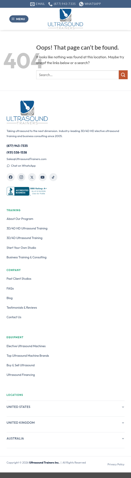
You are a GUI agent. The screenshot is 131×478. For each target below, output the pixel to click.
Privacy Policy (115, 464)
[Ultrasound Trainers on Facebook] (11, 177)
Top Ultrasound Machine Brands (28, 356)
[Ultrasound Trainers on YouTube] (43, 177)
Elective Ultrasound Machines (26, 346)
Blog (10, 298)
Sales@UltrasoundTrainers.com (27, 159)
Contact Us (14, 317)
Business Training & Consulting (27, 257)
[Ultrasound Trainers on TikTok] (53, 177)
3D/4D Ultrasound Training (25, 238)
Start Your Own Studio (21, 248)
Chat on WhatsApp (21, 165)
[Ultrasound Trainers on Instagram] (21, 177)
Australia (66, 438)
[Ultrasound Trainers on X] (32, 177)
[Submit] (123, 74)
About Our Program (20, 219)
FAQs (10, 288)
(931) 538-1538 (17, 152)
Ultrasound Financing (21, 375)
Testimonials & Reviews (22, 308)
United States (66, 407)
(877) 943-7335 (17, 146)
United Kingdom (66, 423)
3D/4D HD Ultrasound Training (27, 228)
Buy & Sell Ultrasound (21, 365)
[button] (18, 19)
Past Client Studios (19, 279)
